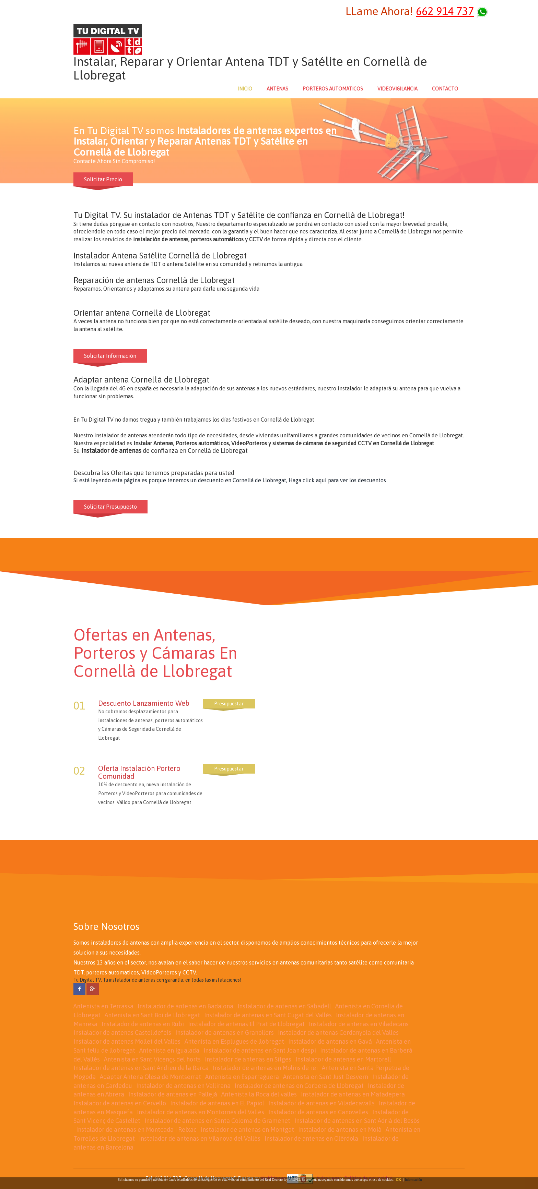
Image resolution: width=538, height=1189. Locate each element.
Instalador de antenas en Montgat (247, 1129)
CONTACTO (445, 89)
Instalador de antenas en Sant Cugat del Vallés (268, 1015)
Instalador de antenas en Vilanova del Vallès (199, 1138)
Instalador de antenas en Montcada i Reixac (136, 1129)
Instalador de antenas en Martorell (343, 1059)
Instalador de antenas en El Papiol (217, 1103)
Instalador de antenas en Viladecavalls (321, 1103)
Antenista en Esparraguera (242, 1076)
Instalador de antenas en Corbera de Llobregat (299, 1085)
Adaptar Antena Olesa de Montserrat (150, 1076)
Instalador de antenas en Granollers (224, 1032)
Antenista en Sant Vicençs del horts (152, 1059)
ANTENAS (277, 89)
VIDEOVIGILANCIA (397, 89)
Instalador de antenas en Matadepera (353, 1094)
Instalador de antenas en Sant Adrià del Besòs (357, 1120)
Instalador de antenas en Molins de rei (265, 1067)
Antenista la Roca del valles (259, 1094)
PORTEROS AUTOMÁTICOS (333, 89)
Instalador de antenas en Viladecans (359, 1024)
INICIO (245, 89)
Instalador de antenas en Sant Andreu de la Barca (141, 1067)
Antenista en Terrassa (103, 1006)
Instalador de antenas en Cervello (119, 1103)
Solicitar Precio (103, 179)
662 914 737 (445, 11)
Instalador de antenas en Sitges (248, 1059)
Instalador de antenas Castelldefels (122, 1032)
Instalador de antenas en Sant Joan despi (259, 1050)
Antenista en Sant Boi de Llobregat (152, 1015)
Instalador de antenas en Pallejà (172, 1094)
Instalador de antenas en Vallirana (183, 1085)
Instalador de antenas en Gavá (330, 1041)
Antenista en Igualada (169, 1050)
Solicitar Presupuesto (110, 506)
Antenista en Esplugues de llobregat (234, 1041)
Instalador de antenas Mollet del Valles (126, 1041)
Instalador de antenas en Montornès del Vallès (200, 1112)
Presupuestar (229, 703)
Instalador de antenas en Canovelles (318, 1112)
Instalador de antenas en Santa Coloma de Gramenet (217, 1120)
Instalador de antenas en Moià (340, 1129)
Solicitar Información (110, 356)
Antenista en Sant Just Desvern (325, 1076)
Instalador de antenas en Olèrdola (311, 1138)
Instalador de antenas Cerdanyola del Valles (338, 1032)
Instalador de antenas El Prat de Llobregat (246, 1024)
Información (413, 1179)
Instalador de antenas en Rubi (143, 1024)
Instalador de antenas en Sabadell (284, 1006)
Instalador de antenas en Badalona (185, 1006)
